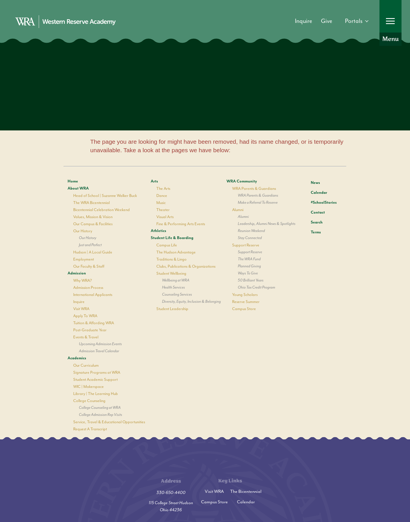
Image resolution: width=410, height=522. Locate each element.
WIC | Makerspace (88, 386)
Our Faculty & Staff (88, 266)
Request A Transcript (90, 429)
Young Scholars (245, 294)
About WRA (78, 188)
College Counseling (89, 400)
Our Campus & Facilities (93, 224)
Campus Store (244, 308)
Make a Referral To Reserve (258, 202)
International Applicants (92, 294)
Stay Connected (250, 238)
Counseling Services (177, 294)
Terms (312, 232)
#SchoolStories (319, 202)
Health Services (173, 287)
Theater (163, 209)
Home (73, 181)
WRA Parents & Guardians (254, 188)
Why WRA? (82, 280)
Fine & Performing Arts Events (180, 224)
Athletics (158, 231)
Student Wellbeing (171, 273)
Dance (161, 195)
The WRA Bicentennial (91, 202)
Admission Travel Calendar (99, 351)
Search (312, 221)
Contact (313, 212)
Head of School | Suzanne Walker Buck (105, 195)
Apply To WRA (85, 315)
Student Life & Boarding (172, 238)
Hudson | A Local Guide (92, 252)
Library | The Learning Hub (95, 393)
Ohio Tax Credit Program (256, 287)
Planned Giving (249, 266)
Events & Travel (85, 337)
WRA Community (241, 181)
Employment (83, 259)
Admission (77, 273)
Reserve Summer (246, 301)
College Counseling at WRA (100, 407)
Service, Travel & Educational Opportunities (109, 422)
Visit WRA (81, 308)
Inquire (79, 301)
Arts (154, 181)
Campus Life (166, 245)
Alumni (237, 209)
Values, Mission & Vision (93, 216)
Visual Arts (165, 216)
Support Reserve (245, 245)
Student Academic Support (95, 379)
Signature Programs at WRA (96, 372)
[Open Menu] (390, 23)
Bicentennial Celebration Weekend (101, 209)
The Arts (163, 188)
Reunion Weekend (251, 231)
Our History (82, 231)
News (311, 182)
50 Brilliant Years (251, 280)
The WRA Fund (249, 259)
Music (161, 202)
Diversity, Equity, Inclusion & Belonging (191, 301)
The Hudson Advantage (176, 252)
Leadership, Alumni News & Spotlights (266, 224)
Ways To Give (248, 273)
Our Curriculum (86, 365)
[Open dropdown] (356, 21)
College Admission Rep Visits (100, 415)
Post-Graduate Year (90, 330)
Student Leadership (172, 308)
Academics (77, 358)
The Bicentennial (246, 491)
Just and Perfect (90, 245)
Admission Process (88, 287)
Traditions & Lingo (171, 259)
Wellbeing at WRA (175, 280)
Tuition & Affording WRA (93, 323)
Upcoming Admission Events (100, 344)
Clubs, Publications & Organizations (185, 266)
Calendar (314, 192)
